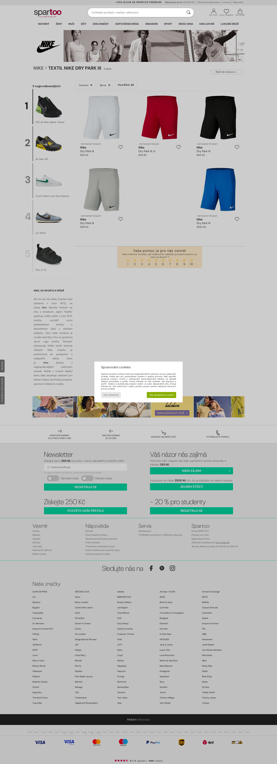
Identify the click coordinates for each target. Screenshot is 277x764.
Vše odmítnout (111, 395)
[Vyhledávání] (188, 12)
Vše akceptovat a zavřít (161, 395)
